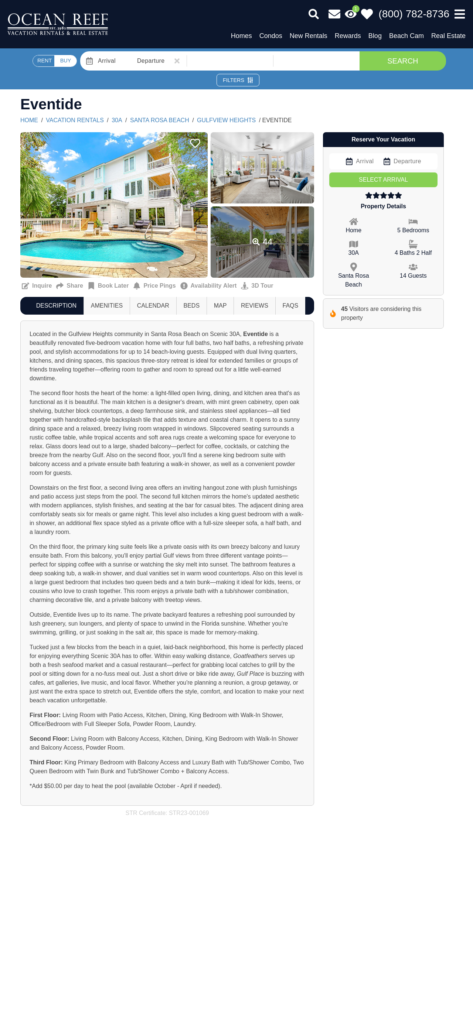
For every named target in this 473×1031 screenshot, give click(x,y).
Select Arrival (383, 180)
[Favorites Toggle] (367, 14)
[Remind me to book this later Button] (108, 286)
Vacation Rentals (74, 120)
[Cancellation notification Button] (208, 286)
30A (117, 120)
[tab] (56, 306)
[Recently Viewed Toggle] (351, 14)
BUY (65, 61)
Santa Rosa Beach (159, 120)
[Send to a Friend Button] (69, 286)
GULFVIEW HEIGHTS (226, 120)
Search (402, 61)
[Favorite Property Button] (194, 141)
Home (29, 120)
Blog (375, 36)
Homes (241, 36)
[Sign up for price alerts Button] (154, 286)
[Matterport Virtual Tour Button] (257, 286)
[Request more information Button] (37, 286)
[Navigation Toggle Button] (460, 14)
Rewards (348, 36)
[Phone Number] (414, 14)
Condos (270, 36)
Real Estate (448, 36)
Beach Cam (406, 36)
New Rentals (308, 36)
